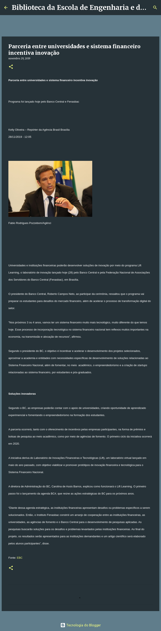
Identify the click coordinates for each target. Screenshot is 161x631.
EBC (19, 557)
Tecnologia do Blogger (80, 625)
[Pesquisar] (155, 8)
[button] (10, 67)
